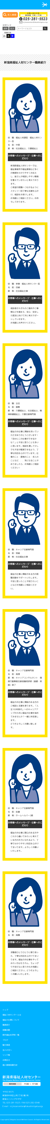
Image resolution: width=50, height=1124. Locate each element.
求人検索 (11, 14)
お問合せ (6, 1060)
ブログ (5, 1040)
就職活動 (6, 1030)
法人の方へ (7, 1050)
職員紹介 (6, 1025)
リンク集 (6, 1055)
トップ (5, 1010)
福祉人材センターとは (12, 1014)
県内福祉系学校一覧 (11, 1035)
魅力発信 (6, 1045)
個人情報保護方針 (10, 1065)
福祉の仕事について (11, 1020)
